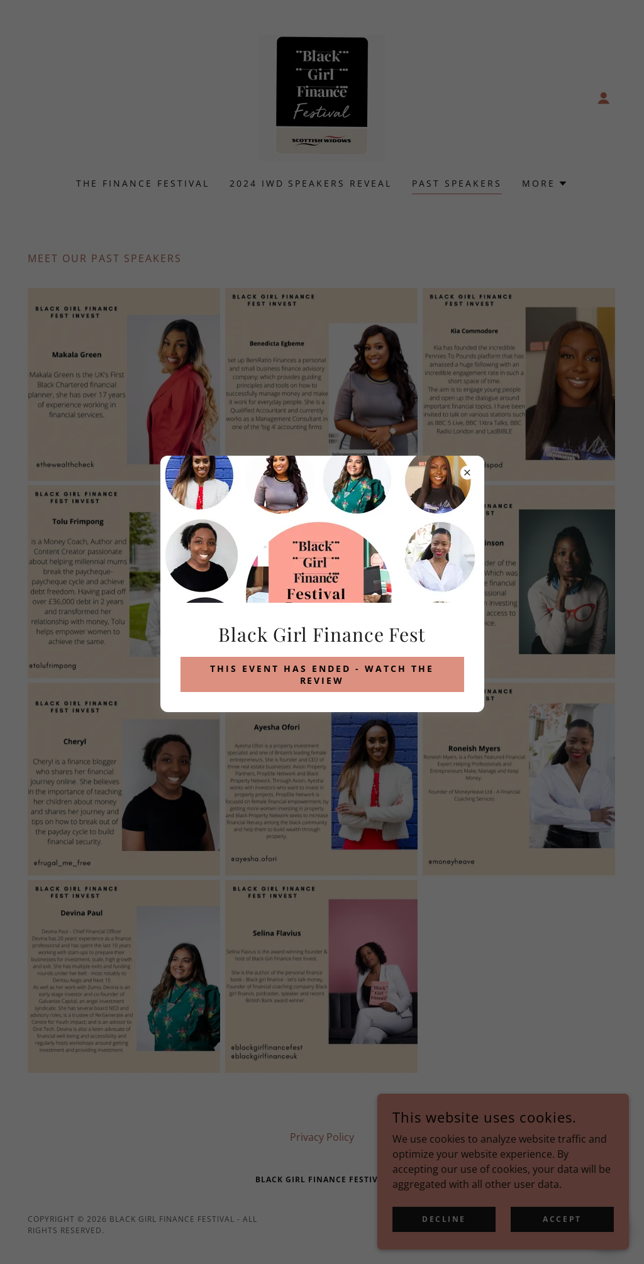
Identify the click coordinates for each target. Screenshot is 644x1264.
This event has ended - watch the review (322, 674)
